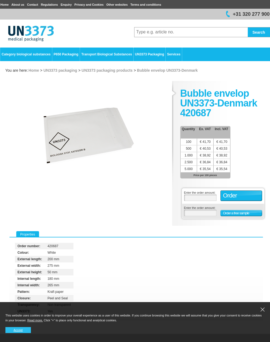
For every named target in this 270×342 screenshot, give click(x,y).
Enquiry (66, 4)
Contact (32, 4)
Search (258, 32)
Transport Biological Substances (106, 54)
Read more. (35, 320)
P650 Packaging (66, 54)
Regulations (49, 4)
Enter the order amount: (200, 192)
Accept (18, 330)
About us (17, 4)
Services (173, 54)
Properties (27, 234)
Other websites (117, 4)
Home (5, 4)
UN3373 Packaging (149, 54)
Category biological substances (26, 54)
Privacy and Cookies (89, 4)
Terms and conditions (145, 4)
